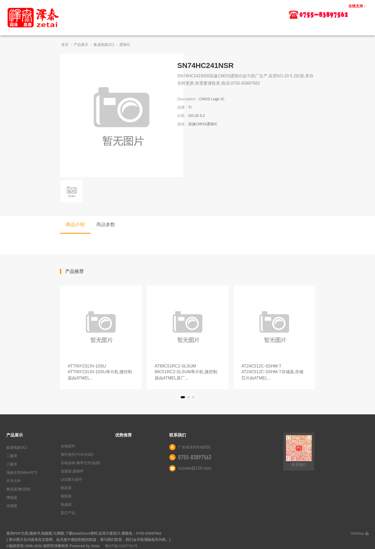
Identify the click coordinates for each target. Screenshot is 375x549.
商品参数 (105, 224)
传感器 (11, 506)
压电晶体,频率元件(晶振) (81, 463)
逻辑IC (124, 44)
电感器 (66, 504)
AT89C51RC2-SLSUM (188, 372)
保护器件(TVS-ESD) (77, 454)
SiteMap (359, 533)
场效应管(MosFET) (21, 472)
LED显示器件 (71, 479)
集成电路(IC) (103, 44)
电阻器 (66, 496)
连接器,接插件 (72, 471)
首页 (64, 44)
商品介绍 (75, 224)
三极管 (11, 464)
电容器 (66, 488)
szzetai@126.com (194, 468)
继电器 (11, 497)
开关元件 (13, 481)
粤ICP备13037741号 (121, 546)
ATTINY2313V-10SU (101, 372)
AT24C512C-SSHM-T (274, 372)
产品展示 (81, 44)
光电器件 (68, 446)
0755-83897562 (194, 457)
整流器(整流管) (18, 489)
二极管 (11, 456)
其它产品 (68, 513)
